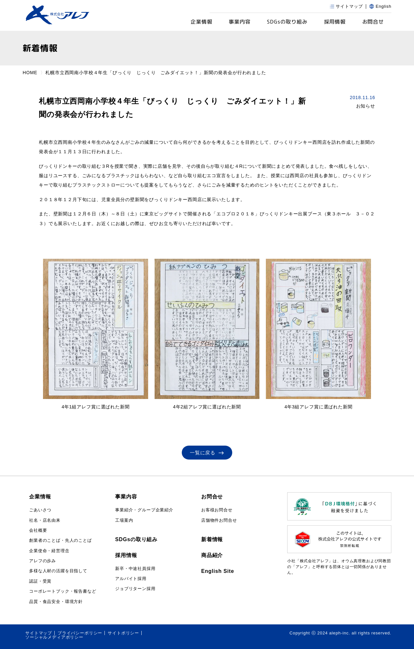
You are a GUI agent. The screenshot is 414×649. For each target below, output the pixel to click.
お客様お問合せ (217, 509)
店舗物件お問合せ (219, 520)
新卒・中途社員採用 (135, 568)
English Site (217, 571)
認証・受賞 (40, 581)
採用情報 (335, 21)
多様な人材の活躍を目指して (58, 570)
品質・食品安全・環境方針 (56, 601)
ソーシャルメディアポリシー (54, 637)
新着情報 (212, 539)
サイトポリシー (123, 633)
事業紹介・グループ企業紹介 (144, 509)
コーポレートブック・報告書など (62, 591)
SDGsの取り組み (136, 539)
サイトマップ (38, 633)
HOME (30, 72)
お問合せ (373, 21)
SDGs (287, 22)
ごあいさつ (40, 509)
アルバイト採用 (131, 578)
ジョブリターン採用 (135, 588)
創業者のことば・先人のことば (60, 540)
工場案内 (124, 520)
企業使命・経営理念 (49, 550)
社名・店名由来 (44, 520)
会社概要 (38, 530)
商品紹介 (212, 555)
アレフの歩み (42, 560)
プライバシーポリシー (80, 633)
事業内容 (239, 21)
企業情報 (201, 21)
